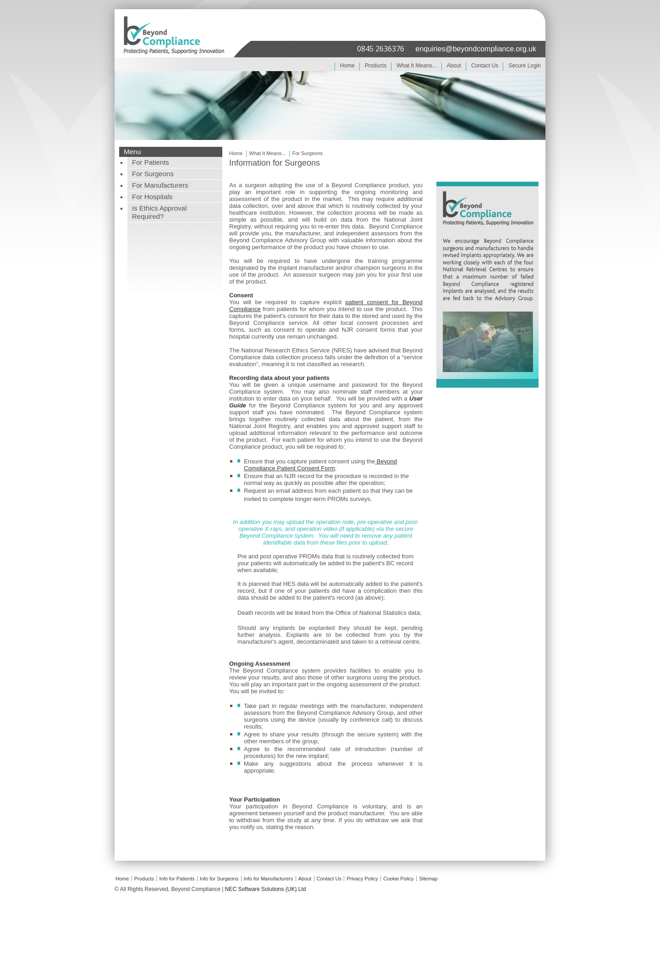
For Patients (150, 162)
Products (375, 65)
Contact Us (484, 65)
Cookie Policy (398, 878)
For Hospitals (152, 196)
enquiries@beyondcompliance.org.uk (475, 49)
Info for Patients (176, 878)
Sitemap (428, 878)
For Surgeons (153, 174)
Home (347, 65)
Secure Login (524, 65)
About (454, 65)
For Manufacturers (160, 185)
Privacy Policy (362, 878)
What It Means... (416, 65)
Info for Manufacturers (268, 878)
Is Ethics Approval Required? (159, 212)
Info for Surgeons (219, 878)
